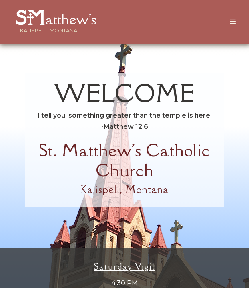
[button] (233, 22)
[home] (48, 17)
